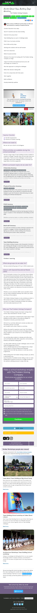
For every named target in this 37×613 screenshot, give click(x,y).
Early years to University (22, 17)
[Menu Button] (33, 3)
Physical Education (24, 16)
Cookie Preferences (29, 598)
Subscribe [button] (18, 591)
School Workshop (7, 16)
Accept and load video (18, 105)
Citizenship (18, 16)
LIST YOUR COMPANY (15, 598)
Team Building (6, 17)
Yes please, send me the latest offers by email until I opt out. (18, 409)
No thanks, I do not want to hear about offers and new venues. (18, 411)
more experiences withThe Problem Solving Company (16, 443)
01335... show (18, 428)
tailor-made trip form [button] (27, 573)
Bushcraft (13, 16)
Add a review (10, 433)
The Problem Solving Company (24, 452)
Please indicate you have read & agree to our (19, 414)
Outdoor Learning (13, 17)
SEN (33, 16)
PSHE (30, 16)
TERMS (22, 598)
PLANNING (6, 598)
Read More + (6, 181)
